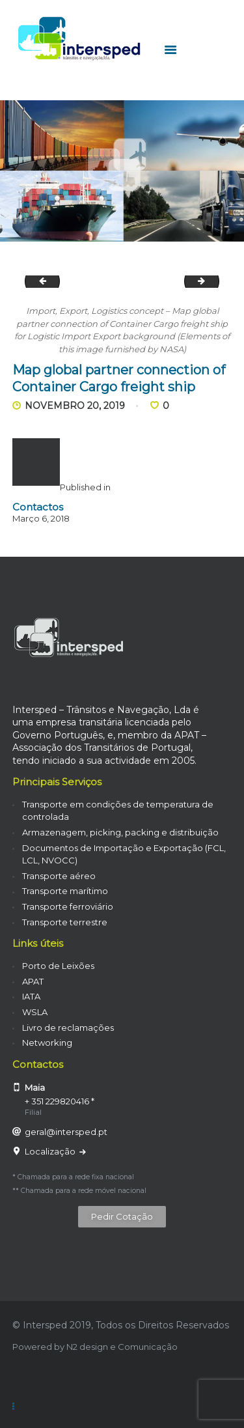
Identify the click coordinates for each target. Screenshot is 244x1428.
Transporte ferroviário (67, 906)
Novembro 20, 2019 (75, 406)
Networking (47, 1042)
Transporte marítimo (65, 891)
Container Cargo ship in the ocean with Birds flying (214, 281)
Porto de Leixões (58, 965)
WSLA (34, 1012)
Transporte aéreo (59, 876)
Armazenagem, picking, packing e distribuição (120, 832)
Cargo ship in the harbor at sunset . (38, 281)
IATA (31, 996)
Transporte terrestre (64, 922)
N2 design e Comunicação (122, 1346)
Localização (51, 1151)
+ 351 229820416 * (59, 1101)
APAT (33, 981)
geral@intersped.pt (66, 1132)
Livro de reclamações (68, 1027)
